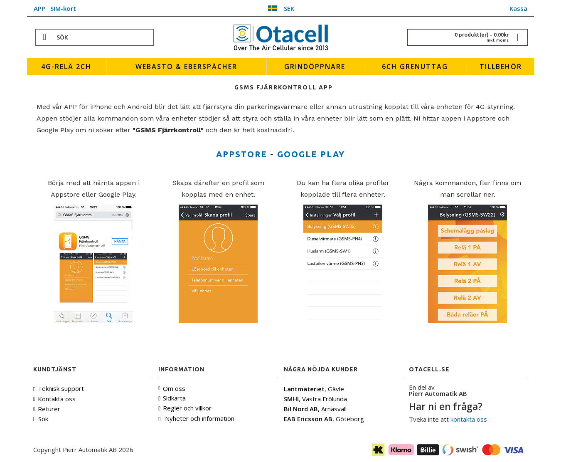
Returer (46, 409)
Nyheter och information (196, 418)
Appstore (241, 154)
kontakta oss (468, 419)
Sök (40, 419)
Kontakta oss (54, 399)
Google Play (311, 154)
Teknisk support (58, 388)
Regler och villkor (185, 408)
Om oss (171, 388)
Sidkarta (172, 398)
